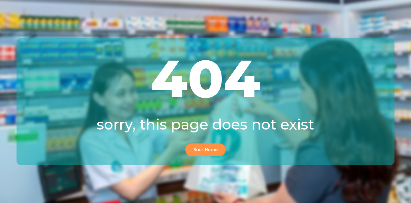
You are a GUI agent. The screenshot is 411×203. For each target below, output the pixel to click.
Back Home (205, 150)
